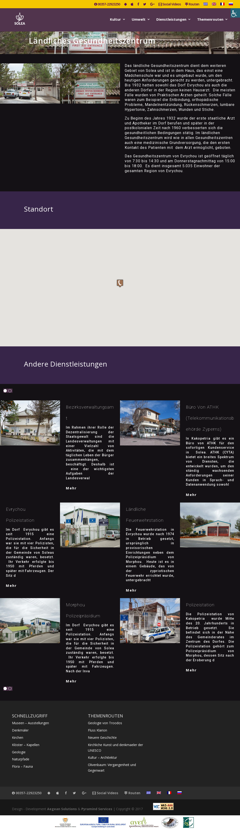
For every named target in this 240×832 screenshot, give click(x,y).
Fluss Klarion (97, 730)
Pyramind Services (96, 809)
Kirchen (17, 737)
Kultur (115, 20)
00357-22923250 (107, 4)
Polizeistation (200, 605)
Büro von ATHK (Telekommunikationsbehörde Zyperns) (210, 418)
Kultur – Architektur (102, 757)
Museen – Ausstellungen (30, 723)
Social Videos (169, 4)
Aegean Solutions (62, 809)
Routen (192, 4)
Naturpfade (20, 759)
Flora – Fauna (22, 766)
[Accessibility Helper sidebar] (235, 13)
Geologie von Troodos (105, 723)
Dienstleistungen (171, 20)
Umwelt (139, 20)
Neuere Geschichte (102, 737)
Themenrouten (210, 20)
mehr (71, 488)
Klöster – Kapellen (25, 745)
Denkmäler (20, 730)
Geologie (19, 752)
